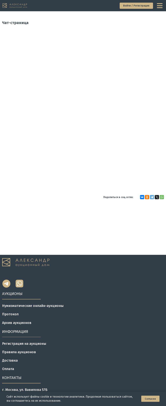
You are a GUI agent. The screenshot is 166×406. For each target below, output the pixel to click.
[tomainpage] (15, 5)
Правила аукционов (19, 352)
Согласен (150, 398)
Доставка (10, 360)
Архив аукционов (16, 323)
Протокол (10, 314)
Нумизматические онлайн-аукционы (33, 306)
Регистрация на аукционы (24, 344)
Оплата (8, 369)
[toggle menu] (160, 6)
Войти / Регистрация (136, 5)
